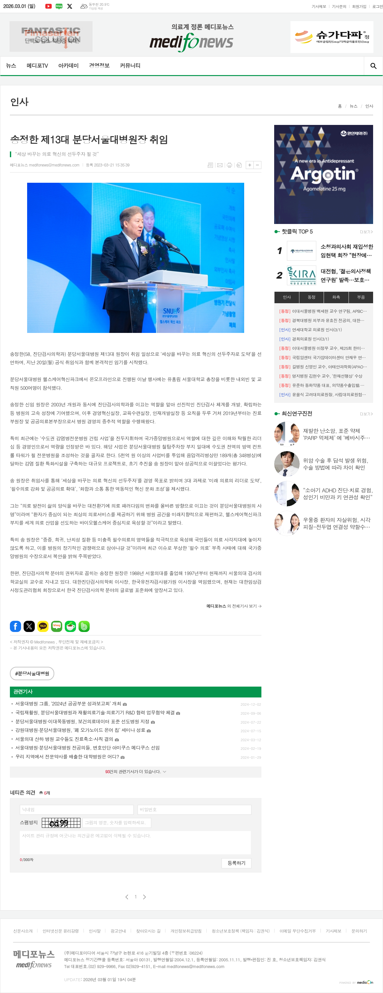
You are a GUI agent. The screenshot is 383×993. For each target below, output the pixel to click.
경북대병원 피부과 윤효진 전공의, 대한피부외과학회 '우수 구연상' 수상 (323, 320)
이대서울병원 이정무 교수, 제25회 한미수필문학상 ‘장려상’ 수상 (323, 348)
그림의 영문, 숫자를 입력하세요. (115, 822)
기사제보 (319, 6)
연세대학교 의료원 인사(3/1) (310, 330)
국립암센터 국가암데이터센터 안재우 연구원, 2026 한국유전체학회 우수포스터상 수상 (323, 357)
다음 (144, 897)
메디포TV (37, 65)
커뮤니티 (130, 65)
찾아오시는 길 (148, 931)
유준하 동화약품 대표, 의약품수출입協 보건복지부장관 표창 (323, 385)
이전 (127, 897)
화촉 (336, 297)
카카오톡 (43, 626)
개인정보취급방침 (186, 931)
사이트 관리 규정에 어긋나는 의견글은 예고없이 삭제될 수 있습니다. (86, 835)
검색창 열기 (373, 66)
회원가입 (359, 6)
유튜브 (48, 6)
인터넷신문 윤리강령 (60, 931)
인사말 (95, 931)
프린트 (229, 165)
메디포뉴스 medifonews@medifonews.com (44, 164)
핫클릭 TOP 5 (297, 231)
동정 (311, 297)
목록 (210, 165)
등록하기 (236, 862)
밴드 (84, 626)
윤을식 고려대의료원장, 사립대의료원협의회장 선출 (323, 394)
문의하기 (359, 931)
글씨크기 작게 (257, 165)
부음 (361, 297)
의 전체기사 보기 (232, 606)
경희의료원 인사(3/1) (304, 339)
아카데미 (68, 65)
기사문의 (339, 6)
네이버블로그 (59, 6)
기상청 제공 (96, 8)
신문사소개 (23, 931)
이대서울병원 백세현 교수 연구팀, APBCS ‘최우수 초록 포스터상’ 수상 (323, 311)
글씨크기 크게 (250, 165)
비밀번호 (148, 809)
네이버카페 (70, 626)
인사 (369, 106)
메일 (220, 165)
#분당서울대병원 (32, 673)
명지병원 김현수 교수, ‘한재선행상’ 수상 (320, 376)
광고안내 (118, 931)
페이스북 (15, 626)
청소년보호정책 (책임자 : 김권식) (240, 931)
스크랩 (239, 165)
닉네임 (28, 809)
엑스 (69, 6)
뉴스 (11, 65)
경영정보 (99, 65)
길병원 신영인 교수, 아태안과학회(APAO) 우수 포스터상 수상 (323, 367)
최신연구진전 (297, 413)
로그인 (377, 6)
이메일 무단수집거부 (298, 931)
